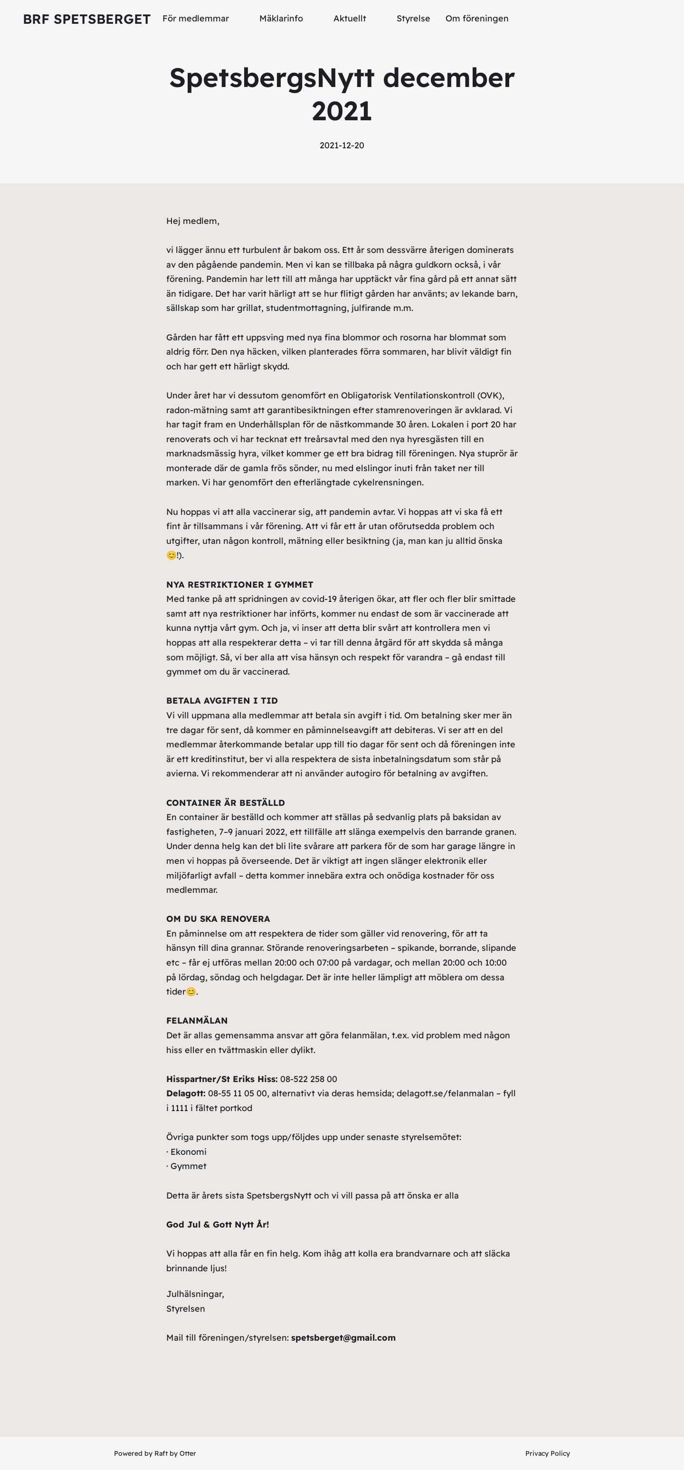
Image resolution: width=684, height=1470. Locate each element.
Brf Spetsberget (87, 18)
